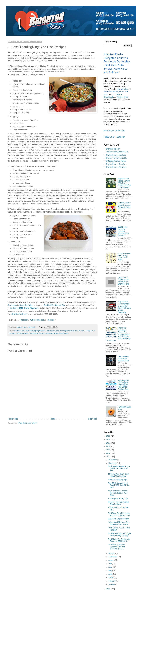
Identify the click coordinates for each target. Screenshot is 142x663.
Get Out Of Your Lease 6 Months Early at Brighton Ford (124, 206)
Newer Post (13, 419)
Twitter (32, 320)
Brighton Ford (19, 331)
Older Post (92, 419)
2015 (108, 450)
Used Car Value (26, 305)
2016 (108, 446)
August (111, 560)
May (110, 571)
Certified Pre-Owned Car (54, 305)
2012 (108, 589)
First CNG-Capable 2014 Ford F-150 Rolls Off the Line (118, 485)
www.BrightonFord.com (114, 130)
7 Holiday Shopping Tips (117, 480)
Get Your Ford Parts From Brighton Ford (123, 358)
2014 (108, 453)
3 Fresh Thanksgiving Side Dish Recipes (118, 503)
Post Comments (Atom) (27, 423)
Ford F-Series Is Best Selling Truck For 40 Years (124, 256)
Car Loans (12, 305)
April (110, 574)
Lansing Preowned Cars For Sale (72, 331)
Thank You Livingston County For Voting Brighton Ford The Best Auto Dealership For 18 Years (118, 334)
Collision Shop (122, 97)
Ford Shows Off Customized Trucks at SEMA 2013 (119, 540)
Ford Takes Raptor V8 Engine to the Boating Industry (119, 534)
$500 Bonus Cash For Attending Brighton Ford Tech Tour (123, 231)
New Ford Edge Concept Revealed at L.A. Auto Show (117, 493)
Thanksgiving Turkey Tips (118, 498)
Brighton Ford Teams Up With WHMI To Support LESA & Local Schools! (124, 183)
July (110, 564)
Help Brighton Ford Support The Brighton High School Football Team (123, 385)
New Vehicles (122, 89)
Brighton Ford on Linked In (116, 158)
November (112, 463)
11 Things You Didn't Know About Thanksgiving (118, 475)
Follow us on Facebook (114, 137)
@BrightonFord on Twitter (116, 161)
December (112, 460)
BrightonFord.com (19, 314)
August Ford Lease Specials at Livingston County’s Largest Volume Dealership (124, 307)
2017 (108, 443)
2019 (108, 436)
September (113, 557)
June (110, 567)
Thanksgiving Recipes (37, 333)
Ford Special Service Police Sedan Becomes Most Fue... (119, 468)
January (111, 584)
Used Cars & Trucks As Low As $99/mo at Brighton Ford (123, 281)
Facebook (24, 320)
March (111, 577)
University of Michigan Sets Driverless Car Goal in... (118, 523)
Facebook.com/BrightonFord (117, 152)
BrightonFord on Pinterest (116, 167)
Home (53, 419)
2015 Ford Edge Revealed (118, 519)
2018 (108, 439)
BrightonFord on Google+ (116, 164)
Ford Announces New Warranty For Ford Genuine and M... (116, 547)
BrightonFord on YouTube (116, 155)
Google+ (51, 320)
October (111, 553)
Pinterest (40, 320)
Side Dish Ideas (22, 333)
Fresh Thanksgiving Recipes (35, 331)
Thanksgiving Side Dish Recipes (56, 333)
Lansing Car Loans (52, 331)
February (112, 581)
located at (24, 308)
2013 (108, 457)
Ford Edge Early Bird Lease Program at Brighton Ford (119, 514)
